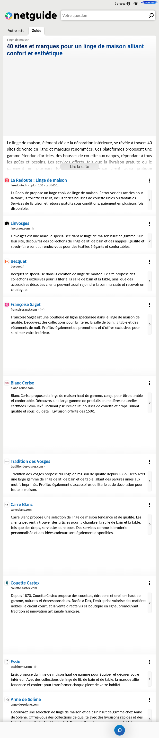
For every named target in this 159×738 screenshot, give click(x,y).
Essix (15, 662)
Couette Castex (25, 584)
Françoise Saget (26, 305)
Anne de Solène (26, 700)
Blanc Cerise (23, 383)
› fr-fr (28, 310)
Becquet (19, 261)
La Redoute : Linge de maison (39, 180)
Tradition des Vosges (31, 462)
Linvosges (20, 223)
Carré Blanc (22, 505)
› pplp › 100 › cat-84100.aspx (39, 185)
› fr (23, 228)
